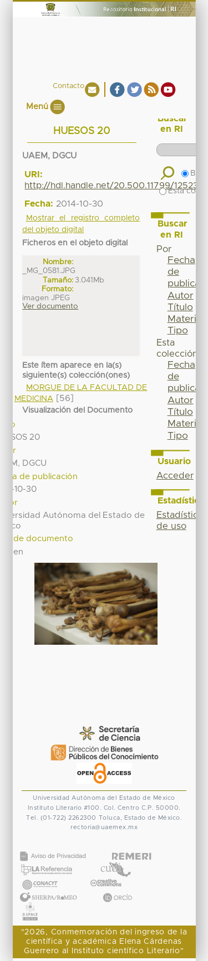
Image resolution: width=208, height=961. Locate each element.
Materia (185, 319)
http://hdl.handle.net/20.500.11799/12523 (111, 185)
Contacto (68, 86)
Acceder (175, 475)
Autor (181, 296)
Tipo (178, 331)
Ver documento (50, 306)
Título (180, 307)
